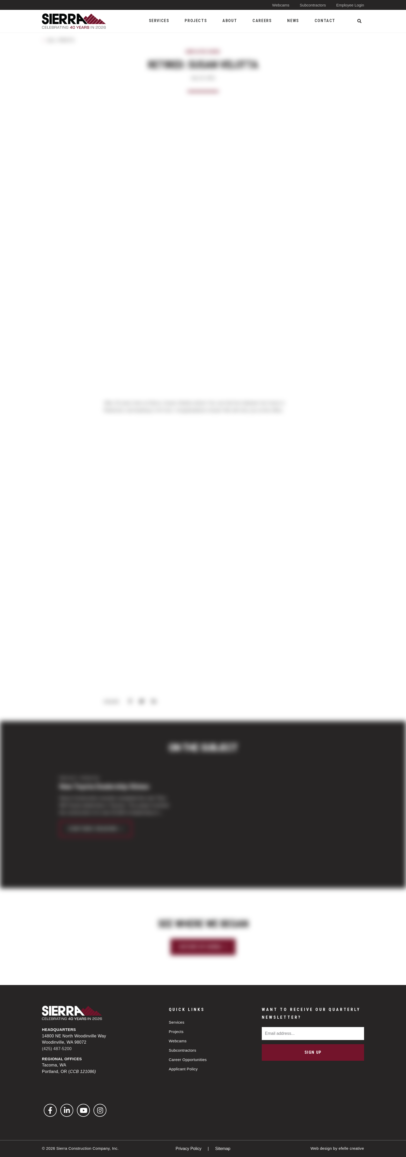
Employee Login (350, 5)
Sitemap (222, 1148)
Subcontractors (313, 5)
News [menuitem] (293, 20)
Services (177, 1022)
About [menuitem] (229, 20)
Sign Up (313, 1052)
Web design (321, 1148)
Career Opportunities (188, 1059)
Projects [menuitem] (196, 20)
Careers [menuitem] (262, 20)
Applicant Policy (183, 1069)
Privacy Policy (189, 1148)
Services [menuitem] (159, 20)
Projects (176, 1031)
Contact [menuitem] (325, 20)
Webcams (280, 5)
